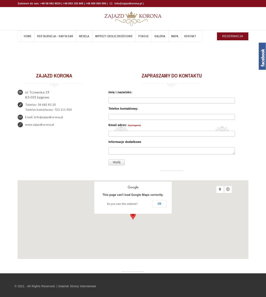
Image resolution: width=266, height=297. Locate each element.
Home (27, 36)
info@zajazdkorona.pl (128, 3)
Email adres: (124, 125)
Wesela (84, 36)
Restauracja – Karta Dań (55, 36)
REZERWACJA (232, 36)
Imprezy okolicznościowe (114, 36)
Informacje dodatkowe (124, 142)
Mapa (175, 36)
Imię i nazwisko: (120, 92)
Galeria (159, 36)
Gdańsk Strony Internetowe (77, 286)
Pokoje (143, 36)
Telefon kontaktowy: (123, 108)
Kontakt (190, 36)
